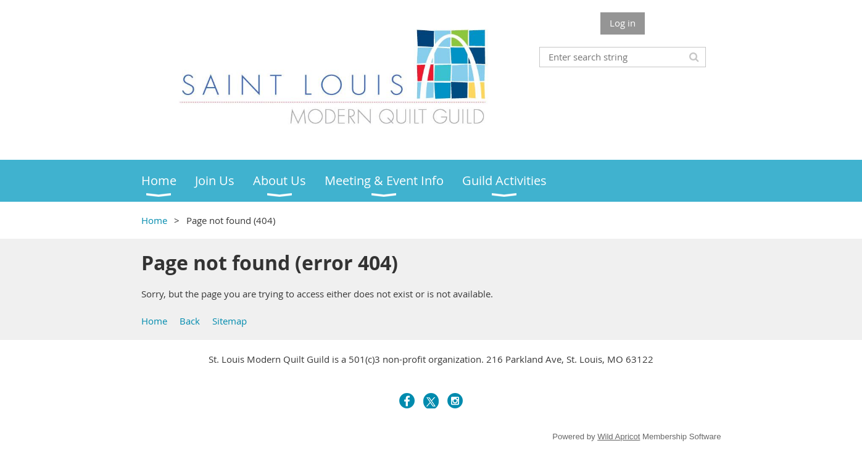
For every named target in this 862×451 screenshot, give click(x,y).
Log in (623, 23)
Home (154, 220)
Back (190, 321)
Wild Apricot (618, 436)
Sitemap (229, 321)
